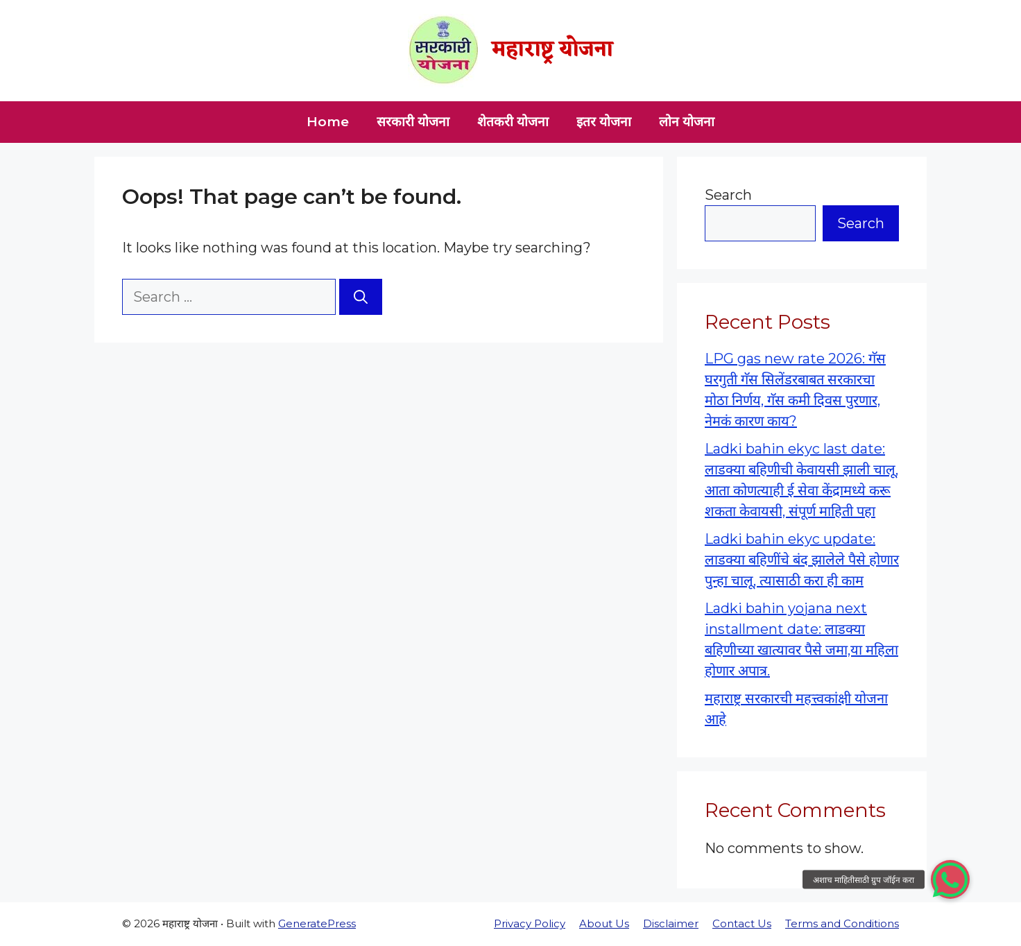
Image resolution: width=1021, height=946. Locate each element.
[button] (950, 879)
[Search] (360, 297)
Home (328, 122)
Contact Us (741, 923)
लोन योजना (686, 122)
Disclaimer (670, 923)
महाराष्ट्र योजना (552, 50)
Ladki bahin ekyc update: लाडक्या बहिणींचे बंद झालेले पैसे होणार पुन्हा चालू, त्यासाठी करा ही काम (802, 560)
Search (728, 195)
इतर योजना (603, 122)
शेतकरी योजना (513, 122)
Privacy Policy (529, 923)
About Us (604, 923)
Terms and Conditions (842, 923)
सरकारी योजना (413, 122)
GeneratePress (317, 923)
